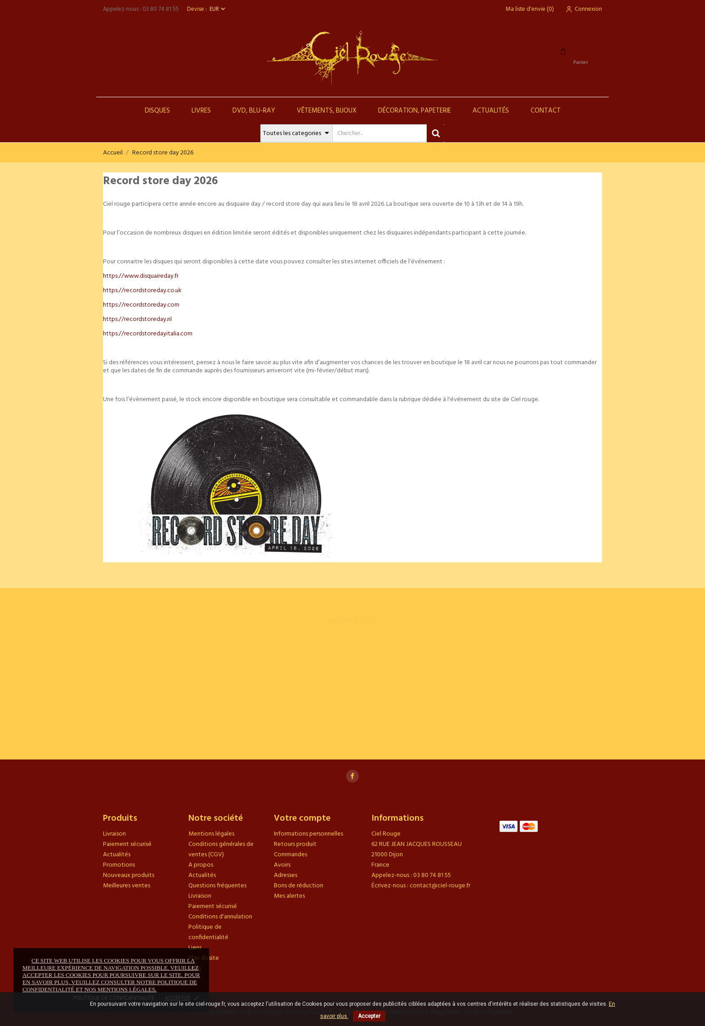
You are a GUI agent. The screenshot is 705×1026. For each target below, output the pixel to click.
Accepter (369, 1016)
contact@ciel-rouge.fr (440, 886)
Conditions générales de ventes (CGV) (221, 849)
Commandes (290, 855)
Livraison (114, 834)
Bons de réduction (298, 886)
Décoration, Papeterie (414, 110)
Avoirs (282, 865)
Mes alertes (289, 896)
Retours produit (295, 844)
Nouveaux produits (128, 875)
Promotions (119, 865)
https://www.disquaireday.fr (140, 276)
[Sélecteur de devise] (218, 9)
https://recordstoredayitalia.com (147, 334)
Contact (546, 110)
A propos (200, 865)
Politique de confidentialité (208, 932)
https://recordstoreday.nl (137, 319)
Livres (201, 110)
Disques (157, 110)
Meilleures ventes (126, 886)
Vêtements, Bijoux (327, 110)
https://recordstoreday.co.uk (142, 290)
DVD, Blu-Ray (253, 110)
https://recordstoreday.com (141, 305)
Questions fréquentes (217, 886)
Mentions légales (211, 834)
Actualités (491, 110)
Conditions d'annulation (220, 917)
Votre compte (302, 818)
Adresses (285, 875)
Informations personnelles (308, 834)
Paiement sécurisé (127, 844)
